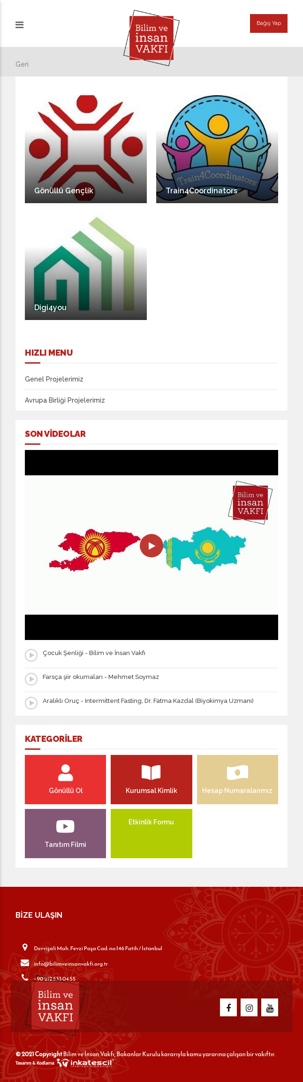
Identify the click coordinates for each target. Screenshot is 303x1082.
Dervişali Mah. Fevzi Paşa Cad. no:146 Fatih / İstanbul (88, 947)
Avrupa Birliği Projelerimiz (65, 400)
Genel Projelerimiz (54, 379)
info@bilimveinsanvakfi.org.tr (61, 963)
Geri (22, 64)
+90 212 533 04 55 (45, 978)
